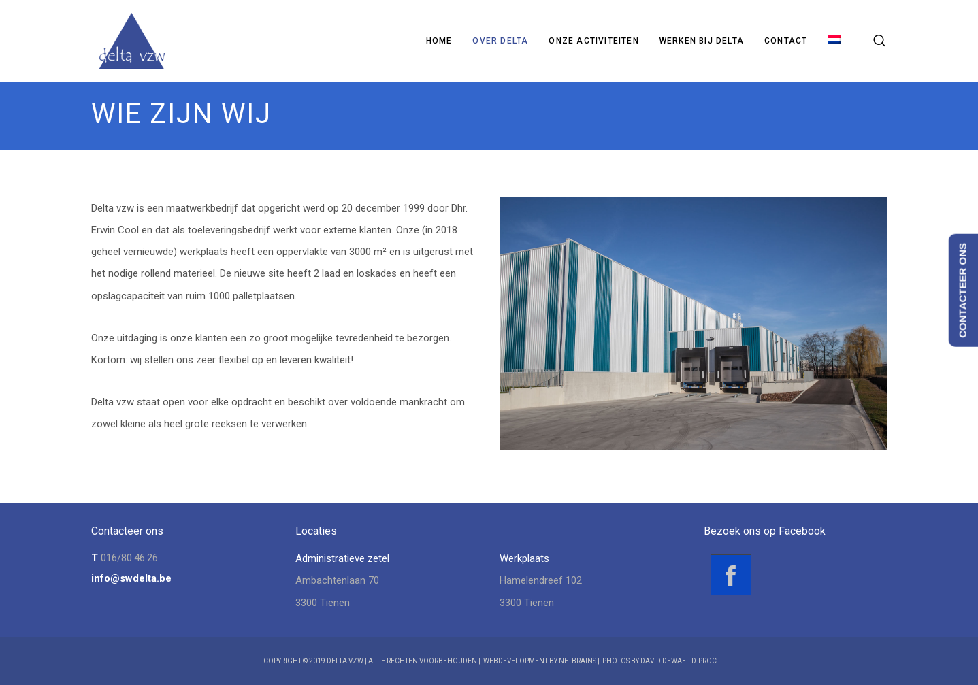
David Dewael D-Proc (678, 661)
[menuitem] (834, 41)
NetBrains (577, 661)
